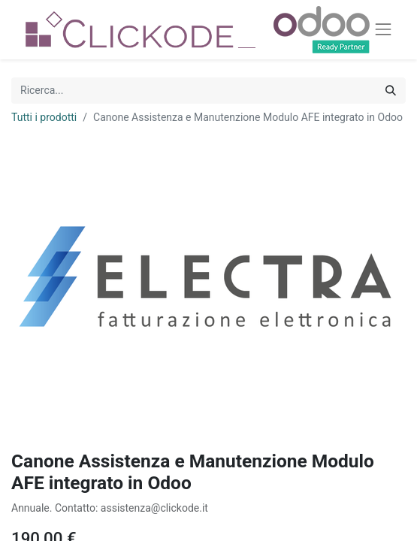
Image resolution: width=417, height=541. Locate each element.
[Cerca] (391, 90)
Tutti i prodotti (44, 117)
